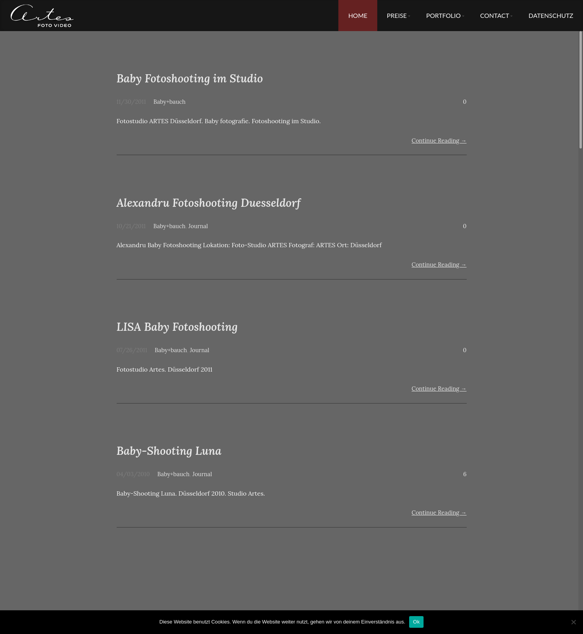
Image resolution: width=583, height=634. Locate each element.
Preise (397, 15)
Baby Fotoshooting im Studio (190, 78)
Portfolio (443, 15)
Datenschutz (551, 15)
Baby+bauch (170, 101)
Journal (198, 226)
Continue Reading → (438, 140)
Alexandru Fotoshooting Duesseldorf (209, 203)
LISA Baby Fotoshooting (177, 327)
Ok (416, 622)
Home (357, 15)
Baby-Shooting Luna (169, 451)
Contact (494, 15)
